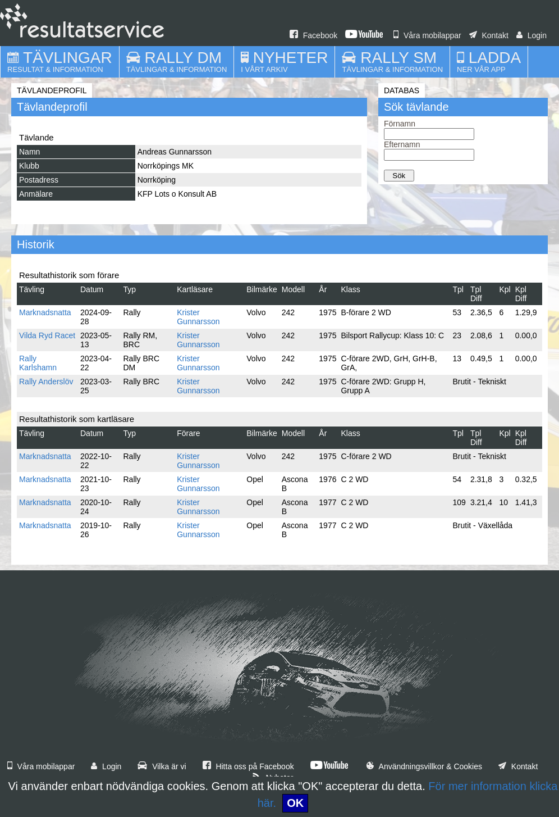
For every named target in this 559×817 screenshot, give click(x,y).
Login (531, 35)
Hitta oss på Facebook (248, 766)
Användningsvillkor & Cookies (424, 766)
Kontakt (488, 35)
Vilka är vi (162, 766)
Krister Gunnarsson (198, 317)
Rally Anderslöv (46, 381)
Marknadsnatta (45, 312)
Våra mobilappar (427, 35)
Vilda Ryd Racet (47, 335)
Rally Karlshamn (38, 363)
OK (295, 803)
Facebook (313, 35)
